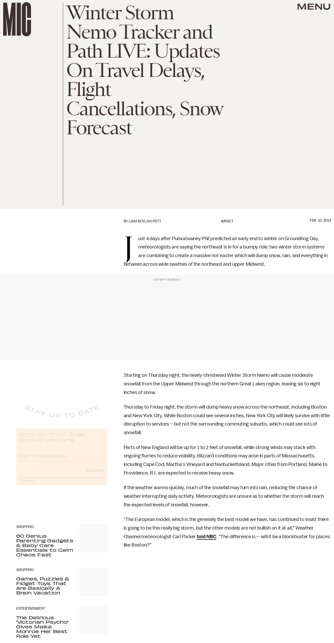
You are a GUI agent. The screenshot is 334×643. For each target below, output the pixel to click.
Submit (94, 474)
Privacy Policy (26, 484)
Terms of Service (89, 482)
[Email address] (61, 459)
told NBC (206, 536)
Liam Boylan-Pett (145, 221)
